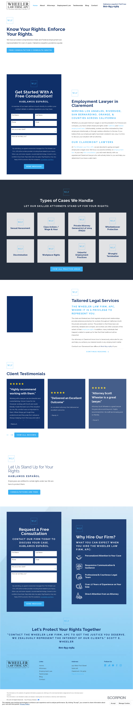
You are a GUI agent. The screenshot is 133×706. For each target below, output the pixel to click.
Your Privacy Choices (31, 699)
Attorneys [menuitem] (51, 5)
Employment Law (45, 671)
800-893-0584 (111, 6)
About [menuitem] (42, 5)
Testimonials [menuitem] (78, 5)
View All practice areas (66, 269)
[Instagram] (121, 665)
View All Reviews (26, 435)
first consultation (90, 152)
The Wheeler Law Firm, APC (84, 147)
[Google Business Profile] (105, 665)
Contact (42, 679)
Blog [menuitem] (87, 5)
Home (41, 666)
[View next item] (12, 435)
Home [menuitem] (35, 5)
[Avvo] (109, 665)
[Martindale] (113, 665)
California (111, 126)
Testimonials (43, 674)
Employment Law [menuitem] (64, 5)
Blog (41, 677)
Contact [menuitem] (94, 5)
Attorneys (42, 668)
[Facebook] (117, 665)
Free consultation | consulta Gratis (30, 50)
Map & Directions (78, 674)
